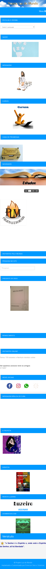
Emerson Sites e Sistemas (34, 565)
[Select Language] (17, 27)
